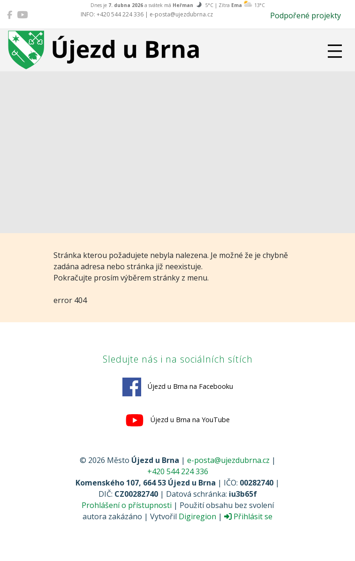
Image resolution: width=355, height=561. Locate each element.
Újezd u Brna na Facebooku (177, 387)
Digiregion (197, 516)
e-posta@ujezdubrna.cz (228, 460)
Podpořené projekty (305, 15)
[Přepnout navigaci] (334, 51)
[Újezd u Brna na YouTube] (22, 14)
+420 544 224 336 (177, 471)
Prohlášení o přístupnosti (127, 505)
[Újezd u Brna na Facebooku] (9, 14)
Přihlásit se (248, 516)
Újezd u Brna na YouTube (177, 420)
